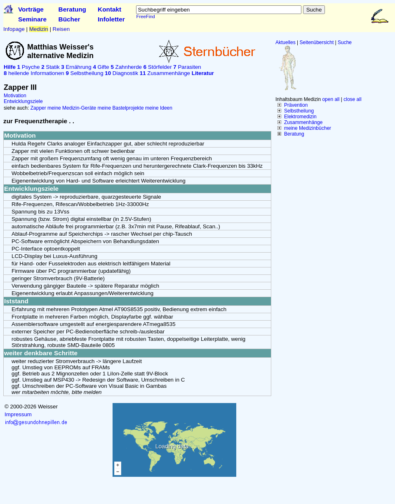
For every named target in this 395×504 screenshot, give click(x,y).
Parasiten (187, 67)
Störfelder (157, 67)
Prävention (296, 105)
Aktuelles (285, 42)
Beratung (72, 9)
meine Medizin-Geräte (71, 108)
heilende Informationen (34, 73)
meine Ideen (158, 108)
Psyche (28, 67)
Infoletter (111, 19)
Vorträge (31, 9)
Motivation (15, 95)
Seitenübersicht (317, 42)
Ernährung (76, 67)
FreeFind (145, 16)
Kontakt (109, 9)
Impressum (18, 414)
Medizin (38, 29)
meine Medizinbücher (307, 128)
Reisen (61, 29)
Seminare (32, 19)
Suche (345, 42)
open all (330, 99)
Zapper (38, 108)
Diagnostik (121, 73)
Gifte (101, 67)
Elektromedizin (300, 117)
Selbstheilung (299, 111)
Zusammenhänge (303, 122)
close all (352, 99)
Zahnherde (126, 67)
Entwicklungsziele (23, 101)
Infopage (14, 29)
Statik (50, 67)
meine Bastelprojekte (121, 108)
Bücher (69, 19)
